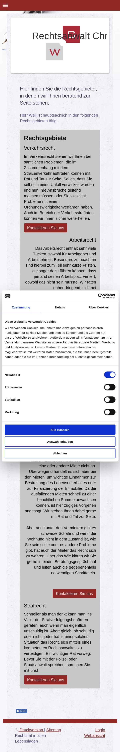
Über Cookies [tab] (99, 307)
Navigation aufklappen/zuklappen (60, 5)
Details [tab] (60, 307)
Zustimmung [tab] (21, 307)
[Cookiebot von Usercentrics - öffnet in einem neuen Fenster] (97, 296)
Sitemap (53, 730)
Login (100, 730)
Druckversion (29, 730)
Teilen (21, 711)
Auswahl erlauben (60, 441)
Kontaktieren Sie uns (45, 228)
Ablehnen (60, 453)
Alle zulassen (60, 429)
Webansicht (94, 735)
